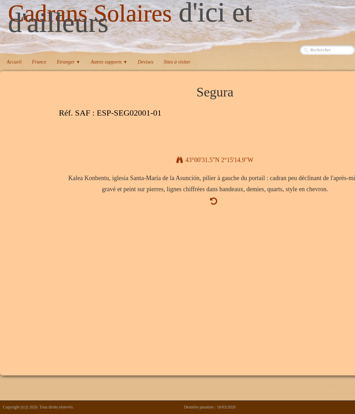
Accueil (14, 62)
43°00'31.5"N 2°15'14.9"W (214, 160)
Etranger (68, 62)
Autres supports (108, 62)
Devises (145, 62)
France (39, 62)
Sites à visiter (177, 62)
